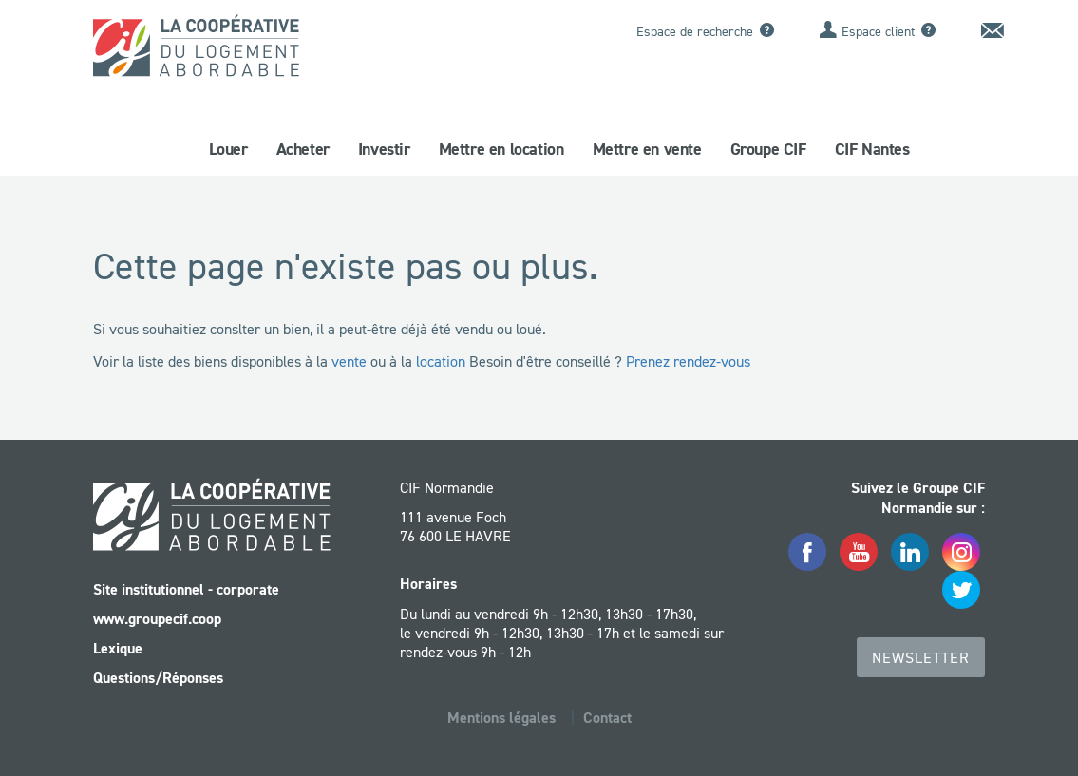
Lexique (117, 648)
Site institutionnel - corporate (186, 589)
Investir (384, 149)
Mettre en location (501, 149)
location (440, 360)
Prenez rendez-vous (688, 360)
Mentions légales (501, 718)
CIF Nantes (872, 149)
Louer (228, 149)
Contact (607, 718)
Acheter (303, 149)
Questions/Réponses (158, 678)
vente (349, 360)
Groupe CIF (768, 149)
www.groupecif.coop (157, 619)
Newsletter (921, 657)
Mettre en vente (647, 149)
